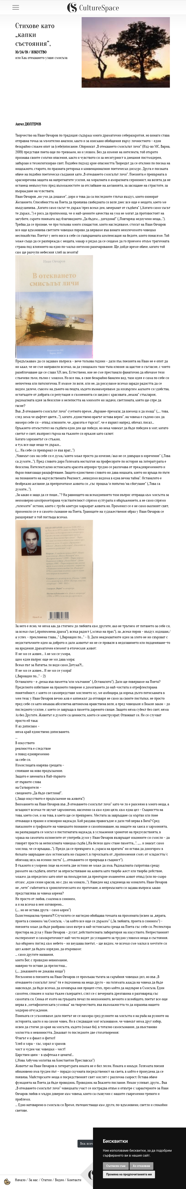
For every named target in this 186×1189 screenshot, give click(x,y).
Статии (46, 1180)
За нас (33, 1180)
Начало (20, 1180)
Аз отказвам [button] (141, 1166)
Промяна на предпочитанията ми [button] (129, 1174)
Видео (59, 1180)
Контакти (74, 1180)
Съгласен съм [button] (115, 1166)
